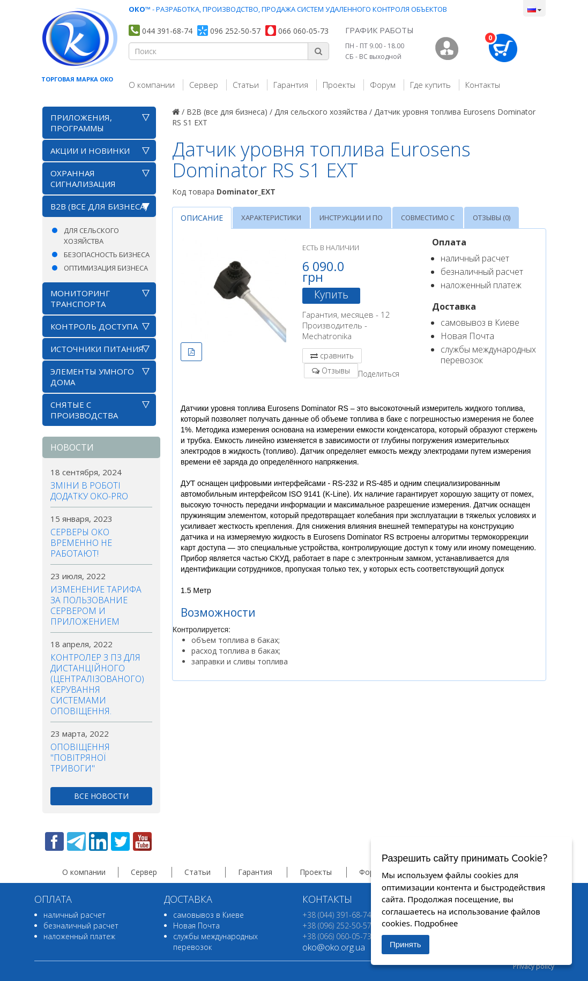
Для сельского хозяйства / (323, 112)
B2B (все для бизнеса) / (229, 112)
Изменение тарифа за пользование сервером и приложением (96, 605)
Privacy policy (533, 966)
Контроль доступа (94, 326)
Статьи (246, 84)
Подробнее (436, 923)
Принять (405, 944)
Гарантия (290, 84)
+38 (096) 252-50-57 (336, 925)
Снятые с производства (84, 410)
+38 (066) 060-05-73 (336, 936)
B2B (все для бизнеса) (98, 206)
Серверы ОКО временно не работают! (81, 543)
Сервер (203, 84)
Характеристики (271, 217)
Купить (331, 295)
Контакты (482, 84)
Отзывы (336, 370)
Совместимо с (428, 217)
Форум (383, 84)
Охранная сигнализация (83, 178)
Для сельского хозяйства (91, 236)
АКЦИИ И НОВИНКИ (90, 150)
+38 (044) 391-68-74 (336, 915)
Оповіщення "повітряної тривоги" (80, 758)
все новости (101, 796)
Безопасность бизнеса (107, 254)
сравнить (337, 355)
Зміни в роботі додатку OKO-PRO (89, 490)
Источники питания (97, 348)
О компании (152, 84)
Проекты (339, 84)
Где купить (430, 84)
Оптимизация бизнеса (106, 268)
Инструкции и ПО (351, 217)
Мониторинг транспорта (80, 298)
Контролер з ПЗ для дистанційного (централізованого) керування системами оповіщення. (97, 684)
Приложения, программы (81, 122)
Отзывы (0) (491, 217)
